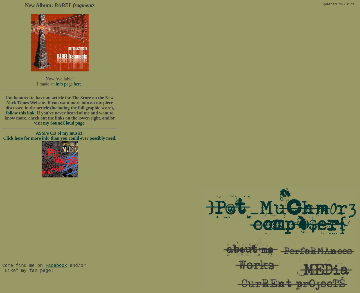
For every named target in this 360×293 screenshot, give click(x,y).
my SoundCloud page (63, 123)
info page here (69, 84)
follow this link (20, 113)
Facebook (56, 265)
